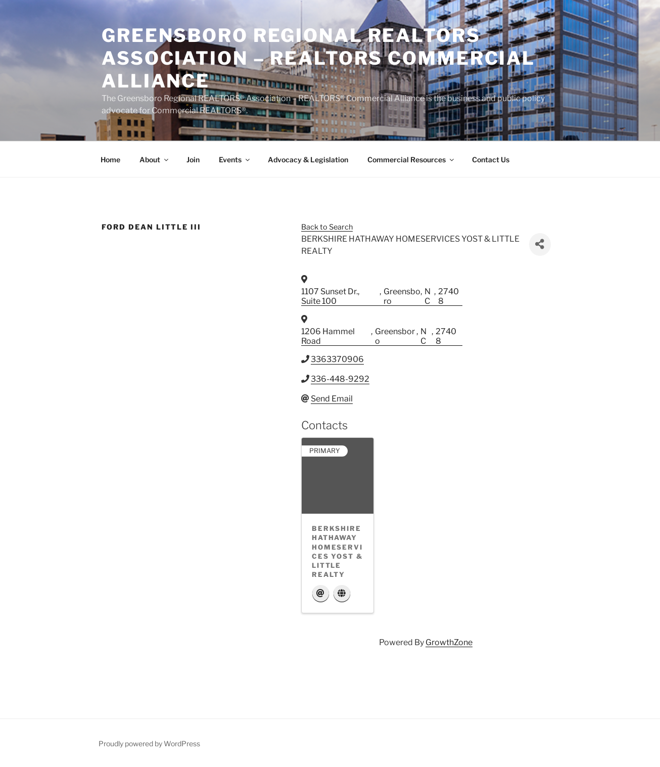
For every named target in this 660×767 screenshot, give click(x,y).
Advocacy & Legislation (308, 159)
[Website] (342, 594)
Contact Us (490, 159)
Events (235, 159)
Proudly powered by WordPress (149, 743)
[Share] (540, 244)
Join (193, 159)
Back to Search (327, 227)
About (154, 159)
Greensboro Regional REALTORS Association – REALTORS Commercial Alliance (318, 58)
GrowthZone (449, 642)
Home (110, 159)
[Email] (320, 594)
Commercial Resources (411, 159)
